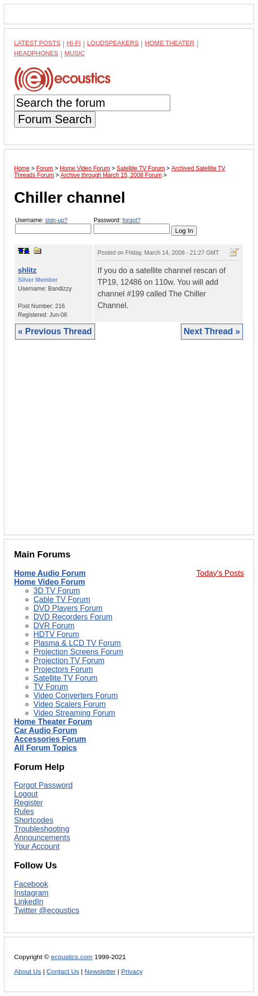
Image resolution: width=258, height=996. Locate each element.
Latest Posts (37, 43)
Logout (26, 794)
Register (28, 803)
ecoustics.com (72, 957)
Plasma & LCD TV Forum (77, 643)
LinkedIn (29, 902)
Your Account (37, 846)
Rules (24, 811)
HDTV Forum (56, 634)
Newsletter (99, 971)
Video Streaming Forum (74, 713)
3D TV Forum (56, 591)
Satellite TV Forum (65, 678)
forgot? (131, 220)
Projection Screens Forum (78, 652)
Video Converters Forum (75, 695)
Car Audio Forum (45, 730)
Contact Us (63, 971)
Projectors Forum (63, 669)
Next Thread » (212, 331)
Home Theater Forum (53, 722)
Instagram (31, 893)
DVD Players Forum (67, 608)
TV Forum (50, 687)
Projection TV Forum (68, 660)
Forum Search (55, 119)
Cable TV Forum (61, 599)
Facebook (31, 884)
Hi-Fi (74, 43)
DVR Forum (53, 625)
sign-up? (56, 220)
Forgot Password (43, 785)
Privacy (132, 971)
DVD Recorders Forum (73, 617)
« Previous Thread (55, 331)
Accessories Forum (50, 739)
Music (74, 53)
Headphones (36, 53)
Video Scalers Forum (69, 704)
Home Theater (169, 43)
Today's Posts (220, 573)
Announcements (42, 837)
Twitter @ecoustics (47, 910)
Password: (132, 225)
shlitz (27, 270)
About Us (27, 971)
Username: (53, 225)
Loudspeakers (113, 43)
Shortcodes (33, 820)
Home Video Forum (49, 582)
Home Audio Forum (50, 573)
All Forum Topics (45, 748)
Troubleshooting (41, 829)
